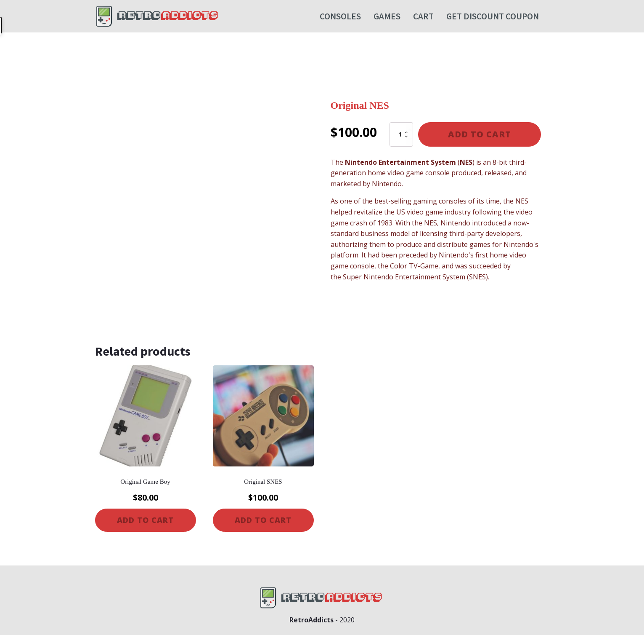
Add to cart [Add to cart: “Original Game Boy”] (145, 520)
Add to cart (479, 134)
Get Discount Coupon (492, 16)
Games (387, 16)
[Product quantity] (401, 134)
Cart (423, 16)
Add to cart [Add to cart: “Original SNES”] (263, 520)
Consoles (340, 16)
